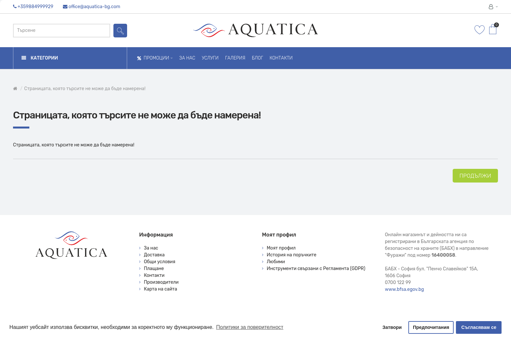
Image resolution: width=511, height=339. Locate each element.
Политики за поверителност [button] (249, 327)
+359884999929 (35, 6)
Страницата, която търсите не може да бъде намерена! (84, 88)
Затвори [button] (392, 327)
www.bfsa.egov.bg (404, 289)
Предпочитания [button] (431, 327)
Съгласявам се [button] (478, 327)
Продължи (475, 175)
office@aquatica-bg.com (94, 6)
